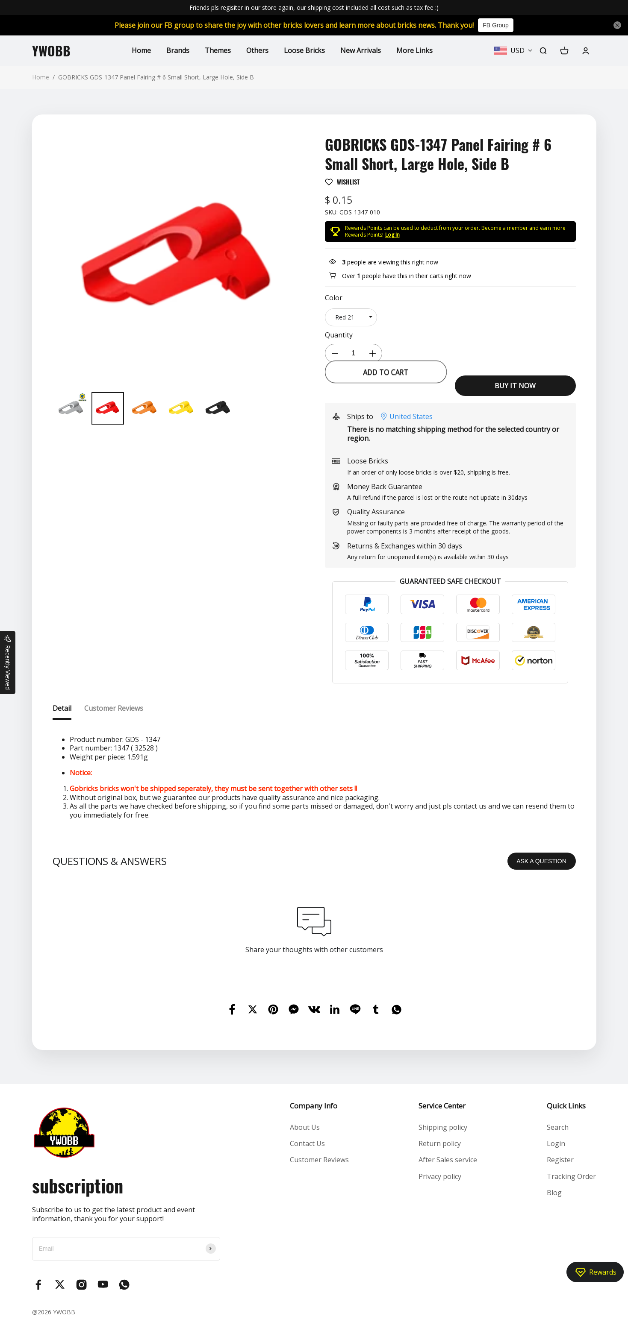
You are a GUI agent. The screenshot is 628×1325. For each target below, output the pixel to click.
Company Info (313, 1106)
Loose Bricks (304, 50)
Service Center (442, 1106)
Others (257, 50)
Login (556, 1143)
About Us (305, 1127)
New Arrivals (360, 50)
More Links (414, 50)
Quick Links (566, 1106)
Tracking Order (571, 1176)
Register (560, 1159)
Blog (554, 1192)
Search (558, 1127)
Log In (392, 234)
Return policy (440, 1143)
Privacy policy (440, 1176)
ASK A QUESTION (541, 861)
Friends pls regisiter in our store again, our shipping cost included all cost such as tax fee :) (314, 7)
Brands (177, 50)
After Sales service (448, 1159)
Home (141, 50)
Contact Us (307, 1143)
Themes (218, 50)
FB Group (496, 25)
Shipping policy (443, 1127)
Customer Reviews (319, 1159)
